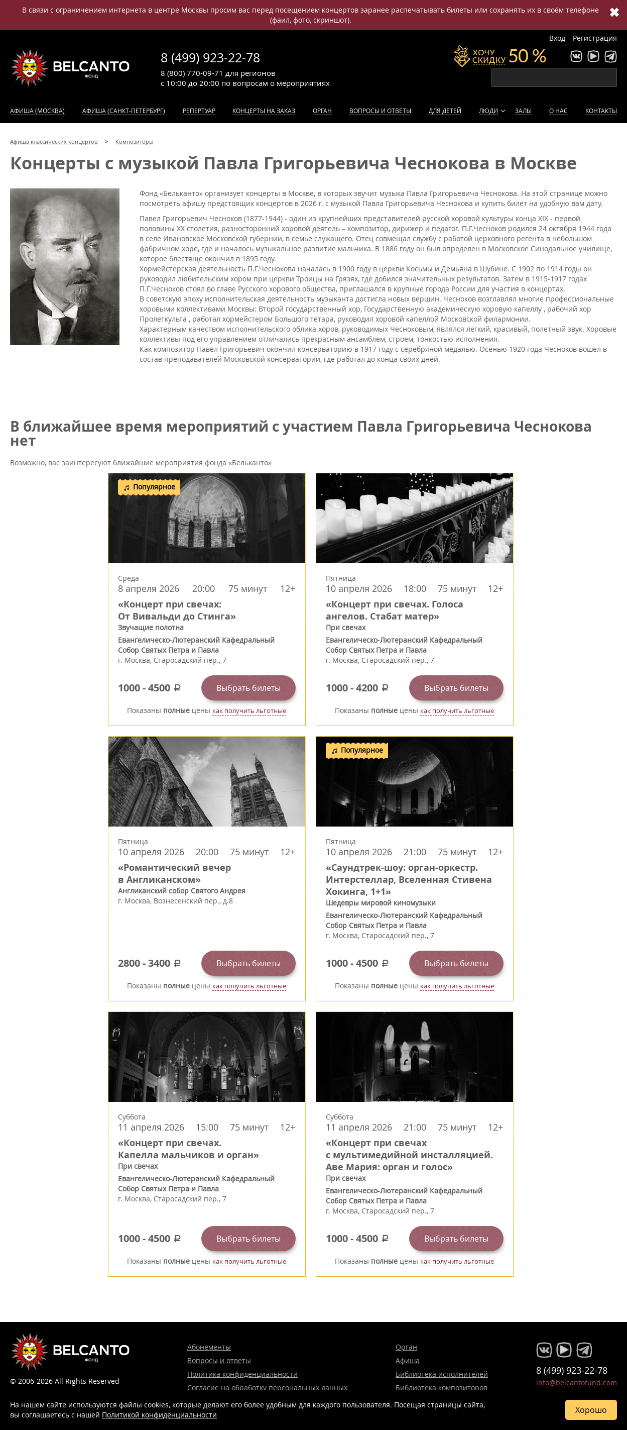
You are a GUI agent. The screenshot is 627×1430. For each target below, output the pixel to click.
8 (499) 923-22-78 (210, 57)
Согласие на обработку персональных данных (267, 1387)
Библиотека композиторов (441, 1387)
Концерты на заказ (263, 111)
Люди (488, 111)
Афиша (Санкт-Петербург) (123, 111)
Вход (557, 38)
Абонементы (209, 1347)
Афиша (408, 1360)
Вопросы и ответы (380, 111)
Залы (523, 111)
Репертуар (199, 111)
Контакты (601, 111)
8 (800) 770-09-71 (192, 73)
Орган (322, 111)
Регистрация (595, 38)
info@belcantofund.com (576, 1382)
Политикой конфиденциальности (159, 1414)
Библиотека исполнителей (442, 1374)
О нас (558, 111)
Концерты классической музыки (70, 67)
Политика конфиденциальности (242, 1374)
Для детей (445, 111)
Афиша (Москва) (37, 111)
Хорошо (591, 1409)
